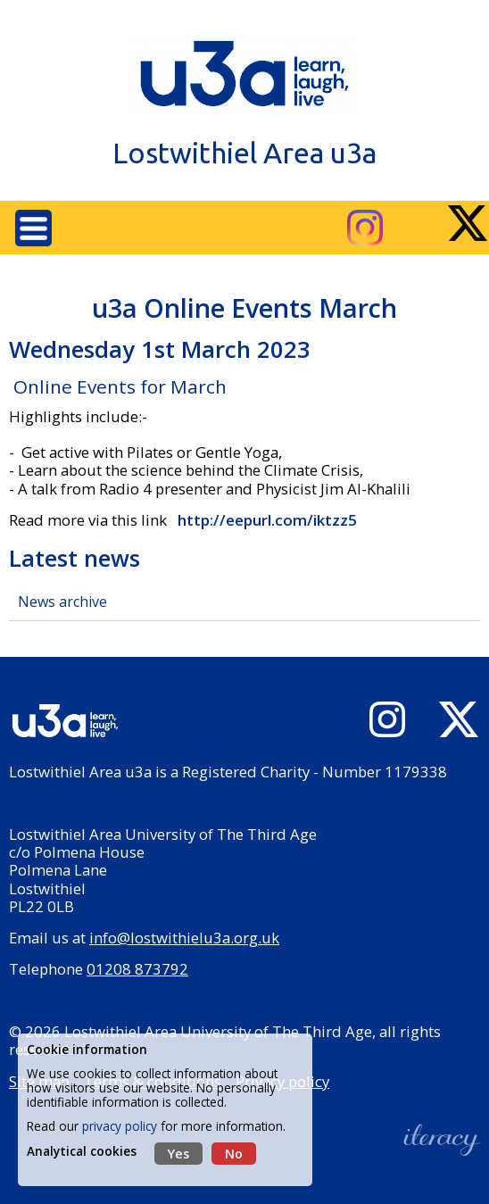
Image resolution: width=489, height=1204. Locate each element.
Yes (178, 1153)
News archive (62, 601)
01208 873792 (137, 969)
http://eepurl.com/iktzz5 (265, 520)
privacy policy (119, 1125)
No (234, 1153)
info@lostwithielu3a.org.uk (184, 937)
